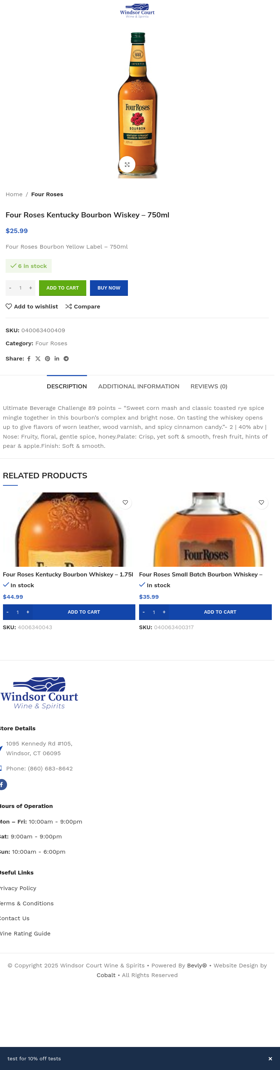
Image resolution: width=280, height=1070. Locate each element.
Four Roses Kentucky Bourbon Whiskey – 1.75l (68, 574)
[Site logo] (137, 10)
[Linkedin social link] (56, 359)
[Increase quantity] (30, 288)
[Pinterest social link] (47, 359)
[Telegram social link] (66, 359)
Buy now (108, 288)
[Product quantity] (20, 288)
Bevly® (197, 965)
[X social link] (38, 359)
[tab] (67, 385)
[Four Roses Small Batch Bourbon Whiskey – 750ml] (205, 529)
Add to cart (62, 288)
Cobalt (107, 975)
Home (14, 194)
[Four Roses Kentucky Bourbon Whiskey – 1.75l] (69, 529)
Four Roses (47, 194)
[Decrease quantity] (10, 288)
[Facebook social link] (28, 359)
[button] (69, 612)
